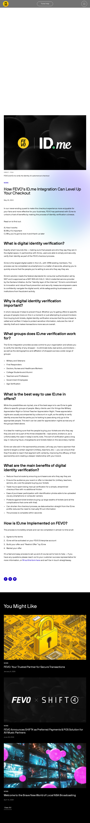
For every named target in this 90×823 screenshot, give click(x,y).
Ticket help (45, 4)
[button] (84, 4)
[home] (6, 4)
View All (7, 808)
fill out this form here (31, 560)
